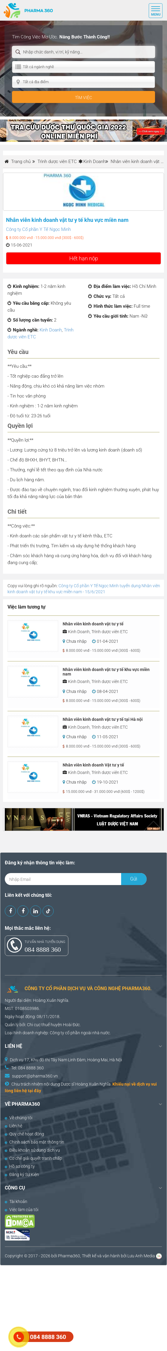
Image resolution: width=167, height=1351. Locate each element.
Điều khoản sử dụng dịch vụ (32, 1150)
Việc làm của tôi (21, 1209)
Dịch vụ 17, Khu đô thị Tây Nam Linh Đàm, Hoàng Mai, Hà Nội (66, 1059)
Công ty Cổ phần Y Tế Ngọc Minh (38, 229)
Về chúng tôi (18, 1117)
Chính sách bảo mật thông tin (34, 1142)
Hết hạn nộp (83, 258)
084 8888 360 (43, 949)
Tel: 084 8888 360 (27, 1067)
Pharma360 (69, 1255)
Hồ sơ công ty (20, 1166)
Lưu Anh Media (141, 1255)
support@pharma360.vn (35, 1076)
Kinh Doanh (94, 161)
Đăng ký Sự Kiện (22, 1174)
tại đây (34, 1090)
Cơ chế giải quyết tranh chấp (33, 1158)
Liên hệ (13, 1125)
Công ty (57, 1032)
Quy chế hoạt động (24, 1134)
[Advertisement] (83, 1307)
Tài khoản (16, 1201)
